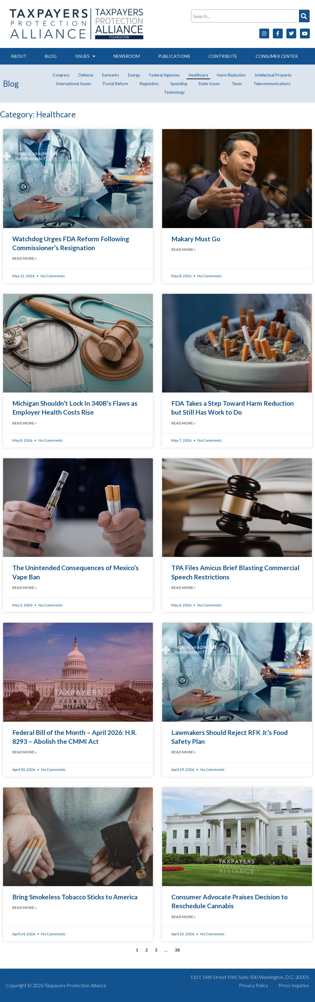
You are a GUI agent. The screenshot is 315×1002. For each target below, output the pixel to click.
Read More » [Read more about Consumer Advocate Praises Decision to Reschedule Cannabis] (183, 916)
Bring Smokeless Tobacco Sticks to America (75, 897)
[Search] (304, 16)
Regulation (149, 83)
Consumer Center (277, 56)
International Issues (73, 83)
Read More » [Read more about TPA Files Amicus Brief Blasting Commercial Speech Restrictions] (183, 587)
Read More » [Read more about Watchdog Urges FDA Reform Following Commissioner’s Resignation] (24, 258)
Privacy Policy (253, 985)
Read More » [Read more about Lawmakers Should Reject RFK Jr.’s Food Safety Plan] (183, 752)
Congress (61, 75)
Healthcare (198, 75)
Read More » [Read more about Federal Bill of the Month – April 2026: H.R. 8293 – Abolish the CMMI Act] (24, 752)
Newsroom (127, 56)
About (18, 56)
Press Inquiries (293, 985)
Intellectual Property (273, 75)
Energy (134, 75)
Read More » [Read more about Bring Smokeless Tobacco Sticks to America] (24, 907)
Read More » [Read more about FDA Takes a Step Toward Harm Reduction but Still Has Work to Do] (183, 423)
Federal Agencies (164, 75)
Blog (51, 56)
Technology (174, 92)
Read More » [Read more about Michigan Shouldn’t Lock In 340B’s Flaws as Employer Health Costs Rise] (24, 423)
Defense (85, 75)
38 (177, 950)
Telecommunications (271, 83)
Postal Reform (115, 83)
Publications (174, 56)
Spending (178, 83)
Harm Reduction (231, 75)
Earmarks (110, 75)
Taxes (237, 83)
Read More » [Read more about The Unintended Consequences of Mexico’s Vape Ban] (24, 587)
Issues (85, 56)
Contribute (223, 56)
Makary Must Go (195, 239)
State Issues (209, 83)
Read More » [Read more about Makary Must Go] (183, 249)
